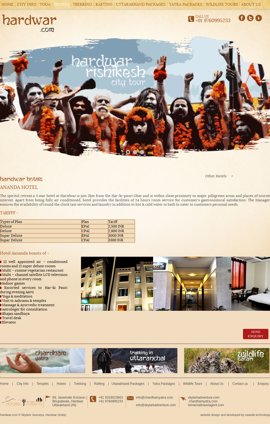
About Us (251, 4)
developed (233, 414)
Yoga (45, 4)
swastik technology (257, 414)
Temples (42, 384)
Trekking (82, 4)
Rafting (104, 4)
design (215, 414)
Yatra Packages (185, 4)
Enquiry (263, 384)
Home (8, 4)
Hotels (61, 4)
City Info (26, 4)
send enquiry (256, 334)
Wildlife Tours (222, 4)
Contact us (240, 384)
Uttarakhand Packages (141, 4)
